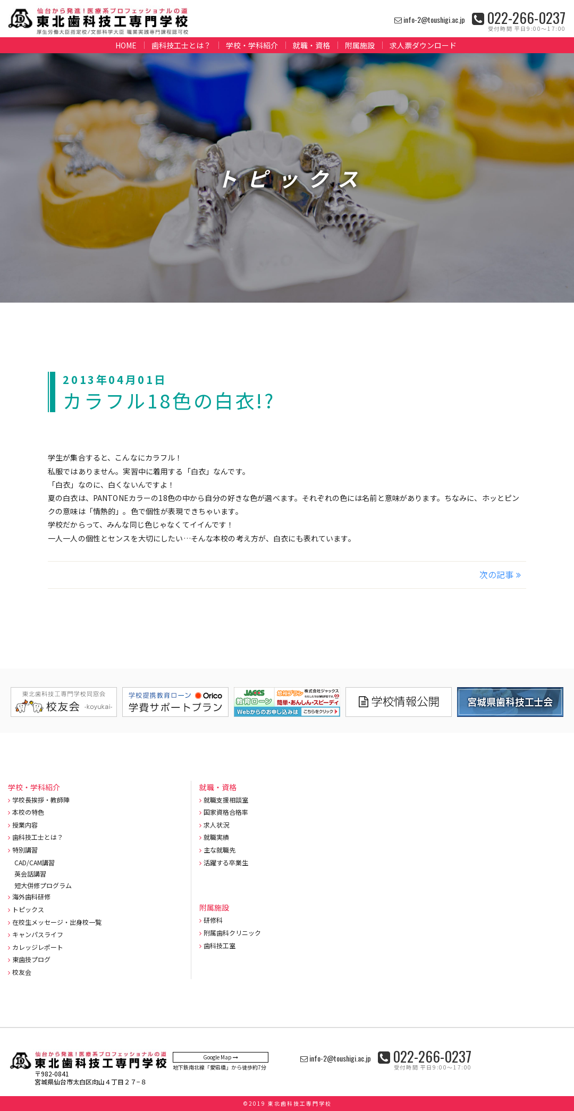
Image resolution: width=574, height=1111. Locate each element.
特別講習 (25, 849)
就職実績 (216, 836)
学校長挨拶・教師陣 (41, 799)
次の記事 (496, 574)
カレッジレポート (37, 946)
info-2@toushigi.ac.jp (429, 19)
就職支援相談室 (226, 799)
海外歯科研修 (31, 896)
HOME (126, 45)
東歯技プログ (31, 959)
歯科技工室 (219, 945)
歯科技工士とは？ (181, 45)
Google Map (220, 1057)
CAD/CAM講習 (34, 862)
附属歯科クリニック (232, 932)
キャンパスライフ (37, 934)
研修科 (213, 919)
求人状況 (216, 824)
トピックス (28, 909)
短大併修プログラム (43, 885)
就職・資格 (311, 45)
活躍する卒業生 (226, 862)
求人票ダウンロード (423, 45)
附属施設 (360, 45)
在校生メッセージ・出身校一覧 (57, 921)
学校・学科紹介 (252, 45)
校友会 (21, 971)
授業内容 (25, 824)
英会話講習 (30, 873)
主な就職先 (219, 849)
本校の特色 (28, 811)
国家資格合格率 (226, 811)
